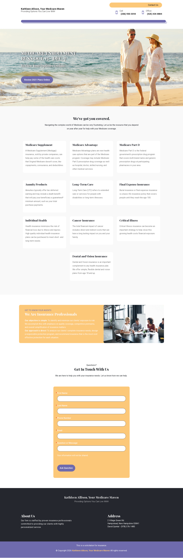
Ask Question (66, 468)
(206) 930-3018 (128, 14)
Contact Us (153, 5)
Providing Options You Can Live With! (91, 501)
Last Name (62, 405)
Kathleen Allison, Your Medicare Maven (91, 497)
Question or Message (67, 443)
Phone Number (64, 418)
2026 (69, 551)
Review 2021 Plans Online (38, 80)
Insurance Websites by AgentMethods (91, 554)
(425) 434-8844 (154, 14)
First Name (62, 393)
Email (59, 430)
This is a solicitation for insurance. (91, 546)
